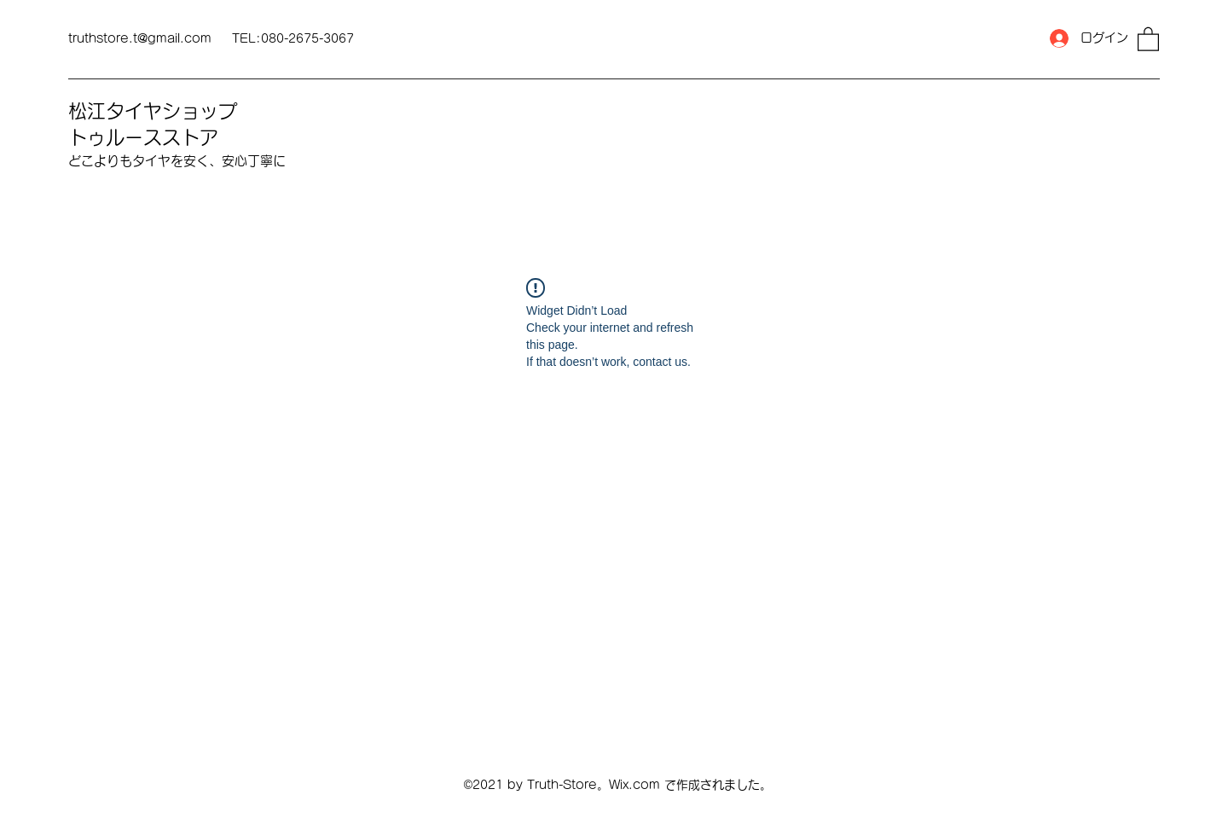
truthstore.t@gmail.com (139, 38)
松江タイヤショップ (152, 111)
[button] (1148, 38)
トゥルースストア (143, 137)
